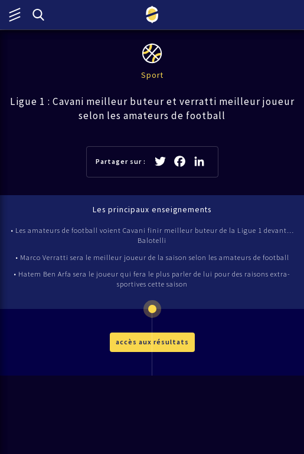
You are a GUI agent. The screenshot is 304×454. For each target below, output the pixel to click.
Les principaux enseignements (152, 210)
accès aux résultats (152, 341)
